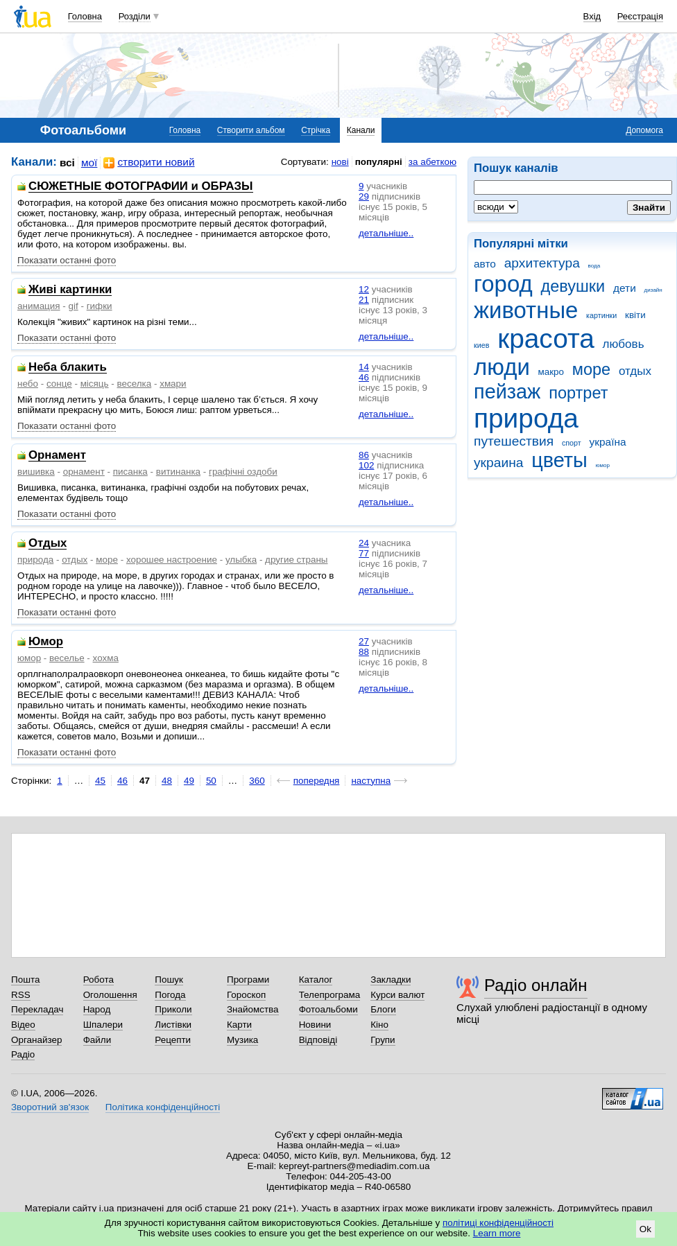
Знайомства (253, 1009)
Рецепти (173, 1040)
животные (526, 310)
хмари (173, 383)
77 (364, 553)
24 (364, 543)
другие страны (296, 559)
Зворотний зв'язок (50, 1107)
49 (189, 780)
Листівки (173, 1024)
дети (624, 288)
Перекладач (37, 1009)
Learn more (497, 1233)
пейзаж (507, 391)
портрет (578, 393)
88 (364, 652)
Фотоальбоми (328, 1009)
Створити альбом (251, 130)
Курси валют (397, 995)
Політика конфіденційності (162, 1107)
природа (526, 418)
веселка (134, 383)
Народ (97, 1009)
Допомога (644, 130)
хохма (106, 658)
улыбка (241, 559)
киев (481, 345)
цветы (559, 460)
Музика (242, 1040)
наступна (371, 780)
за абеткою (432, 162)
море (591, 369)
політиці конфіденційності (498, 1223)
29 (364, 196)
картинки (601, 315)
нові (340, 162)
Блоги (383, 1009)
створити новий (148, 162)
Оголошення (110, 995)
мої (89, 162)
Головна (85, 16)
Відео (23, 1024)
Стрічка (315, 130)
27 (364, 641)
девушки (572, 286)
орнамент (84, 471)
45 (100, 780)
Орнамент (57, 456)
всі (67, 162)
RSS (21, 995)
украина (498, 462)
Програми (248, 979)
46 (364, 377)
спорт (571, 443)
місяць (94, 383)
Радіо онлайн (536, 985)
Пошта (25, 979)
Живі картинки (70, 290)
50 (211, 780)
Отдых (47, 544)
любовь (623, 344)
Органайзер (36, 1040)
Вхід (592, 16)
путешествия (514, 441)
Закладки (390, 979)
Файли (97, 1040)
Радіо (23, 1054)
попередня (316, 780)
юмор (603, 465)
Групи (382, 1040)
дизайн (653, 290)
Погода (170, 995)
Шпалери (103, 1024)
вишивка (36, 471)
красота (545, 338)
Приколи (173, 1009)
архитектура (542, 263)
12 (364, 289)
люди (502, 367)
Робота (98, 979)
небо (27, 383)
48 (167, 780)
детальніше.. (386, 233)
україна (607, 442)
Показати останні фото (66, 260)
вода (594, 266)
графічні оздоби (243, 471)
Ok (645, 1229)
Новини (315, 1024)
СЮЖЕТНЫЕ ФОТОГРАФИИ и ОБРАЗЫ (140, 187)
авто (485, 264)
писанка (130, 471)
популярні (378, 162)
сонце (59, 383)
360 (256, 780)
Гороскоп (246, 995)
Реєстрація (640, 16)
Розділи (135, 16)
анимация (38, 306)
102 (366, 465)
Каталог (316, 979)
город (503, 284)
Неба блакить (67, 368)
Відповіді (318, 1040)
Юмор (45, 642)
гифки (99, 306)
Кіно (379, 1024)
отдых (635, 371)
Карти (239, 1024)
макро (551, 372)
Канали (361, 130)
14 (364, 367)
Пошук (169, 979)
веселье (67, 658)
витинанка (178, 471)
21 (364, 300)
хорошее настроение (171, 559)
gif (73, 306)
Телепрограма (330, 995)
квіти (635, 315)
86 (364, 455)
